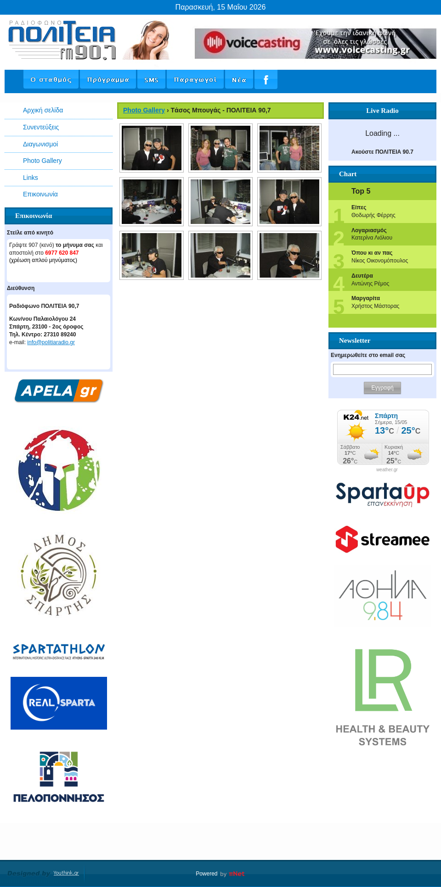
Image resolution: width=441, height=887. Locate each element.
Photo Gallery (42, 160)
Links (30, 177)
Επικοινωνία (40, 194)
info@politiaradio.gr (51, 342)
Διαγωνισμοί (40, 144)
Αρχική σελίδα (43, 110)
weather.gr (387, 470)
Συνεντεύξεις (41, 127)
